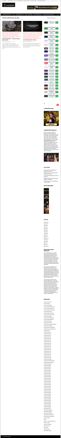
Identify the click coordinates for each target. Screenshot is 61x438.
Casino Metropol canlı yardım (49, 314)
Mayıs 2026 (46, 223)
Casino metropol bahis (26, 32)
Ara (44, 103)
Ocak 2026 (45, 230)
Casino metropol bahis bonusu (49, 306)
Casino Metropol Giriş (10, 0)
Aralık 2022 (46, 239)
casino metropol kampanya (49, 319)
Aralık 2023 (46, 234)
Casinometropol (28, 37)
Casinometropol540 (47, 376)
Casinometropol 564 (47, 357)
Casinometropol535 (47, 368)
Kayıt (15, 0)
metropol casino (47, 422)
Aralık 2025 (46, 231)
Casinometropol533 (47, 365)
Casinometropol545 (47, 384)
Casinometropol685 (47, 397)
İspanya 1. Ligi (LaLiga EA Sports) (50, 421)
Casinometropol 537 (47, 335)
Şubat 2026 (46, 228)
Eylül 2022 (45, 244)
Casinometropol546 (47, 386)
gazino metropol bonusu (8, 41)
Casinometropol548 (47, 389)
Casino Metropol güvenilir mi (49, 317)
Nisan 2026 (46, 225)
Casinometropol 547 (47, 351)
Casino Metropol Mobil (19, 0)
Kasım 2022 (46, 241)
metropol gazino (47, 425)
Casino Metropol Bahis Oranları (41, 0)
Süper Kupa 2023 (47, 429)
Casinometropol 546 (47, 349)
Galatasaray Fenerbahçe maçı (49, 416)
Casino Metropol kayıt (28, 36)
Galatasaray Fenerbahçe (48, 413)
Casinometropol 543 (47, 344)
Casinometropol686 (47, 398)
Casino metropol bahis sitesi (49, 308)
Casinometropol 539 (47, 338)
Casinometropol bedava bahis (27, 38)
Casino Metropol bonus (48, 311)
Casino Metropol (11, 32)
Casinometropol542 (47, 379)
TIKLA (57, 22)
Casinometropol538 (47, 373)
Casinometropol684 (5, 32)
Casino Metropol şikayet (48, 325)
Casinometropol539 (47, 375)
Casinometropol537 (47, 371)
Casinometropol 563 (47, 355)
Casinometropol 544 (47, 346)
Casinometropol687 (5, 36)
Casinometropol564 (47, 394)
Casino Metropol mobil (48, 322)
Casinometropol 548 (47, 352)
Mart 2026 (45, 227)
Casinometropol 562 (47, 354)
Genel (45, 419)
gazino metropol (47, 417)
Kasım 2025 (46, 233)
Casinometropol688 (12, 36)
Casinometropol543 (47, 381)
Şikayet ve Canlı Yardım (26, 0)
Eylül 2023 (45, 236)
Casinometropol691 (12, 37)
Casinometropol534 (47, 367)
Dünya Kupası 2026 (47, 408)
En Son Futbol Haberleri (48, 409)
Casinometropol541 (47, 378)
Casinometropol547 (47, 387)
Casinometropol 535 (47, 332)
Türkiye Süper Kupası (47, 430)
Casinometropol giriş (47, 363)
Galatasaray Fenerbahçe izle (49, 414)
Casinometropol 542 (47, 343)
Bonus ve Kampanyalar (33, 0)
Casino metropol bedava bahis (49, 309)
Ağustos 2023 (46, 238)
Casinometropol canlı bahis (37, 38)
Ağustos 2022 (46, 246)
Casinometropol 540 (47, 340)
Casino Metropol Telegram (6, 436)
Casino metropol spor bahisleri (49, 327)
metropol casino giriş (47, 424)
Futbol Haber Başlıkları (48, 411)
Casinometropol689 (18, 36)
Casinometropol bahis (35, 37)
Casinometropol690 (6, 37)
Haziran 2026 (46, 222)
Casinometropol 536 (47, 333)
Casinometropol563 (47, 392)
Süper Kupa (46, 427)
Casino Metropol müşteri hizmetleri (50, 324)
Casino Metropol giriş (47, 316)
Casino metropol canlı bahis (49, 313)
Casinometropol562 (47, 390)
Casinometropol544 (47, 382)
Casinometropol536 (47, 370)
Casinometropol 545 (47, 348)
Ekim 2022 (45, 242)
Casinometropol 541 (47, 341)
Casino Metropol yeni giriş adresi (50, 328)
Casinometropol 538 (47, 336)
